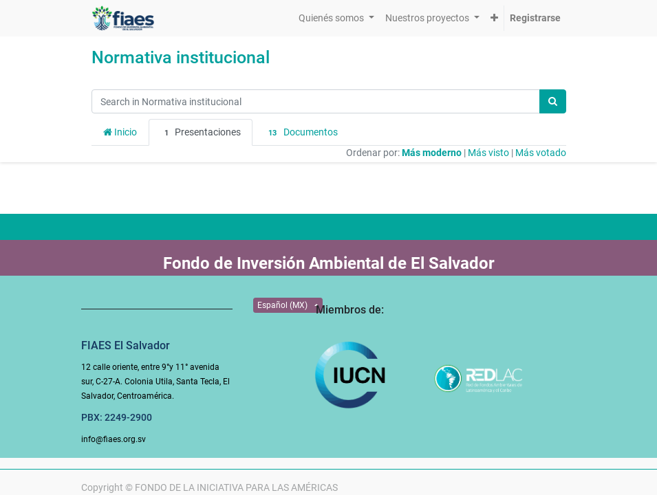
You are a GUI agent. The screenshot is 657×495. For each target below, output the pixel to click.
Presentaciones (200, 132)
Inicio (120, 132)
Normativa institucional (180, 57)
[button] (494, 18)
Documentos (301, 132)
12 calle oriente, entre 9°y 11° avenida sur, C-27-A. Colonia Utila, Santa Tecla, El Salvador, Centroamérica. (155, 381)
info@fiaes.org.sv (113, 439)
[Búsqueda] (552, 101)
